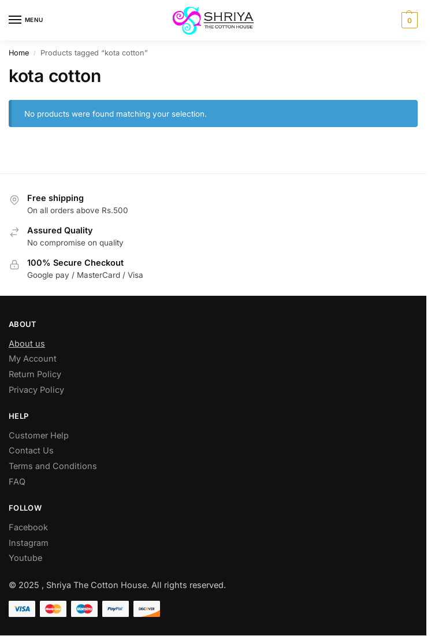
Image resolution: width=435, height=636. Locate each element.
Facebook (28, 527)
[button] (408, 20)
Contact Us (31, 450)
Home (19, 53)
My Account (33, 358)
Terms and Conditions (53, 466)
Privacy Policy (36, 390)
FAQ (17, 481)
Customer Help (39, 435)
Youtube (25, 558)
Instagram (29, 543)
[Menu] (26, 20)
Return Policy (35, 374)
